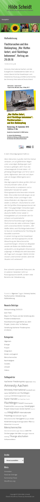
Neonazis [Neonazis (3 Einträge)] (22, 431)
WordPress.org (9, 481)
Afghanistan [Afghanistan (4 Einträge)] (28, 382)
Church (8, 496)
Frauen (6, 348)
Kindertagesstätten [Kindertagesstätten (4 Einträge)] (22, 422)
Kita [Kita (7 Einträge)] (30, 421)
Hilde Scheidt (20, 6)
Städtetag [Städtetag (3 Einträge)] (6, 436)
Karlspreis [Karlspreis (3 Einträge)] (27, 419)
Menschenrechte (10, 357)
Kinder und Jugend (11, 354)
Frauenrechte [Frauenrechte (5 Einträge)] (9, 406)
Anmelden (8, 471)
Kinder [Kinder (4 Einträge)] (32, 419)
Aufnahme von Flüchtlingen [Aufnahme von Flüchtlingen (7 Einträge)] (19, 393)
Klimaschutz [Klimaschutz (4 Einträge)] (8, 424)
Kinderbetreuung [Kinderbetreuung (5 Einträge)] (10, 422)
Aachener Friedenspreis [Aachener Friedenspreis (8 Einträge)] (14, 381)
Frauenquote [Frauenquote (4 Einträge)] (28, 403)
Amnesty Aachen (29, 293)
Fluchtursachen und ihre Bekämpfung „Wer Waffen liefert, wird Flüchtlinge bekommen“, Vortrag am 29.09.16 (17, 51)
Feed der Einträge (10, 475)
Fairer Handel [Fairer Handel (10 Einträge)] (10, 398)
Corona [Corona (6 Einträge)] (13, 396)
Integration (8, 351)
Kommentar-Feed (10, 478)
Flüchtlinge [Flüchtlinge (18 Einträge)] (10, 402)
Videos (6, 370)
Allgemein (15, 293)
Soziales (7, 364)
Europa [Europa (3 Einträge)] (28, 396)
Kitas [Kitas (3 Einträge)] (33, 421)
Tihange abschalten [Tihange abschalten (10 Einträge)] (19, 436)
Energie (7, 344)
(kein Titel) (8, 313)
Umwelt (7, 367)
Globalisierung (20, 296)
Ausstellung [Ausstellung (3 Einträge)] (7, 396)
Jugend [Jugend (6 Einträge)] (21, 418)
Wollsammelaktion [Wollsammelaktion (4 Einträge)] (9, 439)
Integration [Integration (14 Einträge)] (13, 412)
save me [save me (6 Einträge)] (28, 430)
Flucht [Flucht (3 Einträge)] (28, 399)
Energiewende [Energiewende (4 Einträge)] (21, 396)
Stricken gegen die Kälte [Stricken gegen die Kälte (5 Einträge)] (12, 433)
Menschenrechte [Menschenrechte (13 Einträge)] (12, 427)
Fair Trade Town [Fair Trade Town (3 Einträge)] (22, 399)
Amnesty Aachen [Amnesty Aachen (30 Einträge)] (16, 385)
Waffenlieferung (9, 298)
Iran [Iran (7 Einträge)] (17, 418)
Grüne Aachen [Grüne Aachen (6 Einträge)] (25, 409)
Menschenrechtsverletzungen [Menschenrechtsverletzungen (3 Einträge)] (12, 431)
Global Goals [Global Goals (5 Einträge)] (14, 409)
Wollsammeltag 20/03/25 (13, 309)
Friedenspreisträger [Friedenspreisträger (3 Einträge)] (19, 406)
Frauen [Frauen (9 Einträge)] (20, 403)
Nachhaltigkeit (9, 360)
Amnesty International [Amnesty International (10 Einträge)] (15, 389)
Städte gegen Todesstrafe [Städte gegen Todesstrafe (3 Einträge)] (28, 433)
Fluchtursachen (9, 296)
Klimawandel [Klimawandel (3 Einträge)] (15, 424)
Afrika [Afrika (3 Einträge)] (34, 382)
